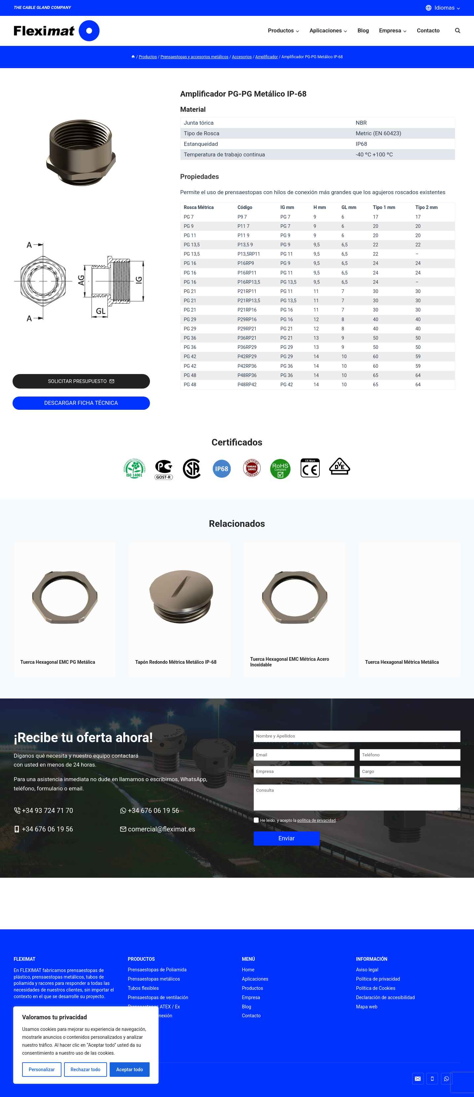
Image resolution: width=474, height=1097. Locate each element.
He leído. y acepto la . (299, 820)
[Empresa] (304, 772)
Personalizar (42, 1069)
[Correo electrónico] (418, 1078)
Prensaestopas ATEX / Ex (154, 1006)
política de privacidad (316, 820)
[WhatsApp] (447, 1078)
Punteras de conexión (150, 1015)
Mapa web (367, 1006)
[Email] (304, 755)
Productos (252, 988)
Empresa (251, 997)
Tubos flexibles (143, 988)
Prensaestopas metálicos (154, 979)
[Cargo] (410, 772)
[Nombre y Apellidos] (357, 736)
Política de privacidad (378, 979)
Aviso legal (367, 969)
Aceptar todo (129, 1069)
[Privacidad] (256, 820)
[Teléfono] (410, 755)
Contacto (428, 30)
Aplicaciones (255, 979)
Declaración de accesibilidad (385, 997)
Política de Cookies (375, 988)
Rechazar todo (85, 1069)
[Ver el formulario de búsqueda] (454, 30)
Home (248, 969)
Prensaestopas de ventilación (158, 997)
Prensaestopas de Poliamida (157, 969)
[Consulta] (357, 797)
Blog (363, 30)
